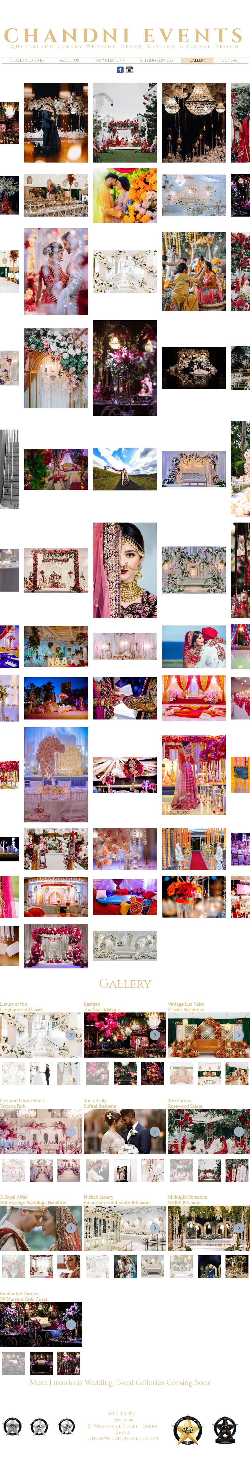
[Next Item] (71, 1035)
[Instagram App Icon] (129, 69)
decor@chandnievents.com (123, 1438)
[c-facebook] (120, 69)
